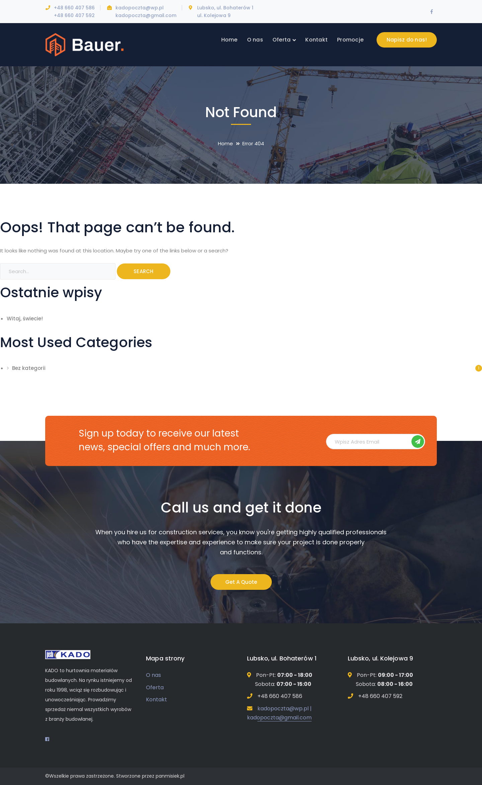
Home (225, 143)
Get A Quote (241, 581)
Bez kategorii (29, 368)
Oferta (155, 687)
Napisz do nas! (407, 39)
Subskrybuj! (417, 441)
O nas (153, 675)
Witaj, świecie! (25, 318)
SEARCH (144, 271)
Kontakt (156, 699)
